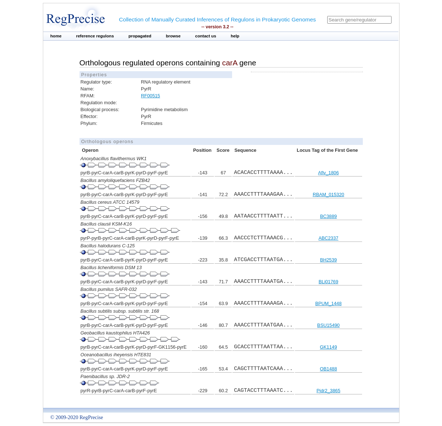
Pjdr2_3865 (328, 390)
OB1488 (328, 369)
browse (173, 36)
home (56, 36)
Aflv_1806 (328, 172)
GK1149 (328, 347)
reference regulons (95, 36)
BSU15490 (328, 325)
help (235, 36)
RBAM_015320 (328, 194)
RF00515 (150, 95)
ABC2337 (328, 238)
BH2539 (328, 260)
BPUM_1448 (328, 303)
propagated (140, 36)
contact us (205, 36)
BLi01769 (328, 281)
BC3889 (328, 216)
